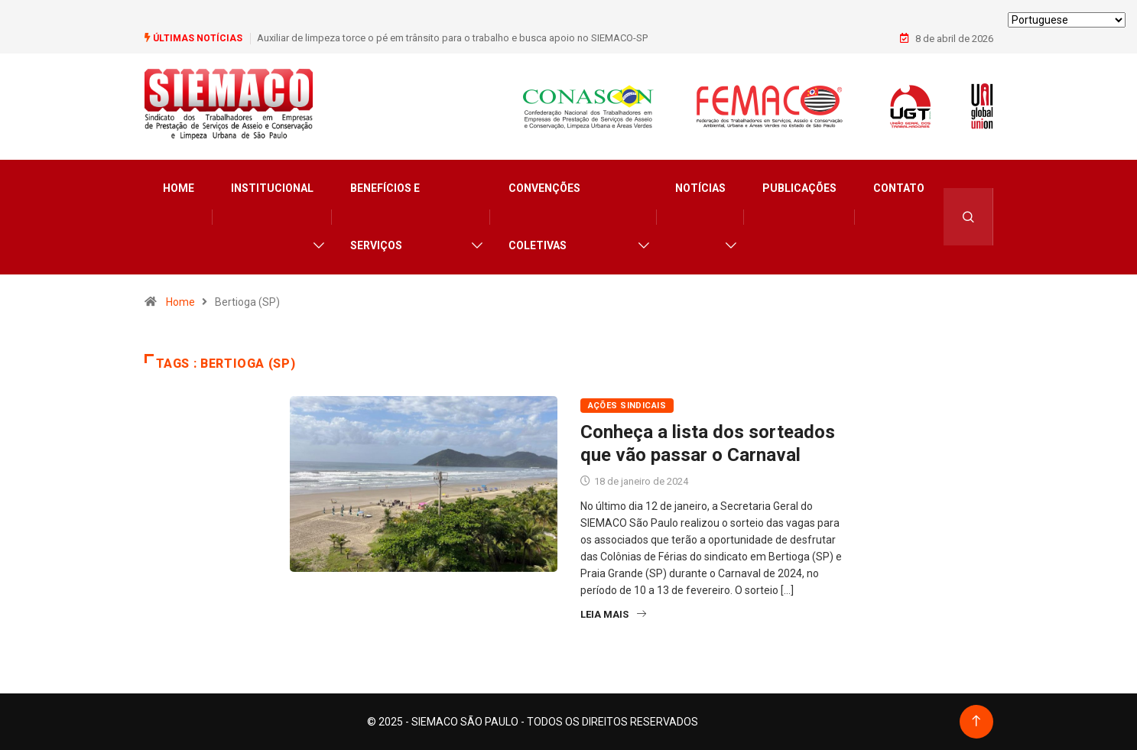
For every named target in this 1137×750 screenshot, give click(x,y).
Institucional (272, 188)
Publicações (799, 188)
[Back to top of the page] (976, 721)
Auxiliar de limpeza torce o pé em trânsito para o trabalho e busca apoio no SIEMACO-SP (452, 38)
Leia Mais (613, 614)
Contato (898, 188)
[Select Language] (1067, 20)
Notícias (700, 188)
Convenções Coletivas (544, 217)
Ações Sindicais (627, 406)
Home (178, 188)
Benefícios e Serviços (385, 217)
